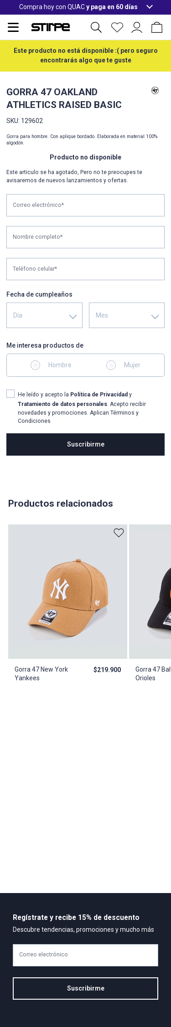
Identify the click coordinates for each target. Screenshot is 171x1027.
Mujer (132, 365)
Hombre (60, 365)
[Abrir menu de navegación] (13, 27)
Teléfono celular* (35, 269)
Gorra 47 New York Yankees (41, 674)
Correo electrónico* (38, 205)
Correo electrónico (43, 954)
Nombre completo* (37, 237)
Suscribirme (85, 444)
